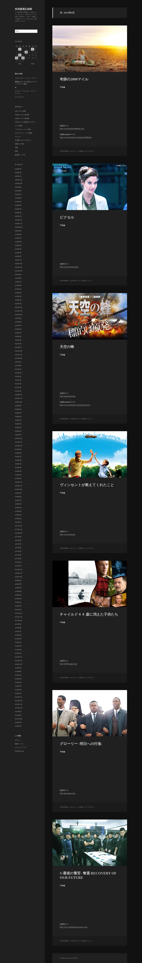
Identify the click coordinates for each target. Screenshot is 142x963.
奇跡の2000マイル (74, 79)
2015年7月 (18, 631)
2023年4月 (18, 292)
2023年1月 (18, 303)
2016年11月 (18, 573)
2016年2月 (18, 606)
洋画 (16, 147)
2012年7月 (18, 722)
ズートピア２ (19, 97)
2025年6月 (18, 198)
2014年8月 (18, 671)
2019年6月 (18, 460)
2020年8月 (18, 409)
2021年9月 (18, 362)
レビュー (18, 136)
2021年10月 (18, 358)
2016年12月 (18, 569)
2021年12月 (18, 351)
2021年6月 (18, 373)
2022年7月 (18, 325)
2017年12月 (18, 526)
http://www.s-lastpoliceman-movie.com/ (73, 927)
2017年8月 (18, 540)
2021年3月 (18, 383)
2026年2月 (18, 172)
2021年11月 (18, 354)
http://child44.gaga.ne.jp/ (68, 664)
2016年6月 (18, 591)
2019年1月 (18, 478)
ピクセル (67, 217)
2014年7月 (18, 675)
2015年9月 (18, 624)
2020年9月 (18, 405)
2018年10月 (18, 489)
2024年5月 (18, 245)
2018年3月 (18, 515)
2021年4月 (18, 380)
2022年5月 (18, 333)
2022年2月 (18, 343)
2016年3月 (18, 602)
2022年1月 (18, 347)
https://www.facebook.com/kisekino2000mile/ (76, 137)
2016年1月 (18, 609)
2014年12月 (18, 657)
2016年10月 (18, 577)
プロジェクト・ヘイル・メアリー (26, 78)
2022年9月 (18, 318)
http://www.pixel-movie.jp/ (69, 267)
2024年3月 (18, 252)
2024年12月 (18, 220)
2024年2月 (18, 256)
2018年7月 (18, 500)
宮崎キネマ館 (19, 144)
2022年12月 (18, 307)
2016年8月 (18, 584)
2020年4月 (18, 424)
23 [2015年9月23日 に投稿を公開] (23, 58)
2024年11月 (18, 223)
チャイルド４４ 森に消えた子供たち (89, 614)
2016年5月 (18, 595)
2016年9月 (18, 580)
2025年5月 (18, 201)
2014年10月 (18, 664)
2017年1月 (18, 566)
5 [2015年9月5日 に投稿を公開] (32, 49)
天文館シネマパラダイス (23, 140)
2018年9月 (18, 493)
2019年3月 (18, 471)
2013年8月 (18, 715)
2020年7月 (18, 413)
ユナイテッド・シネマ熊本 (23, 133)
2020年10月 (18, 402)
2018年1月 (18, 522)
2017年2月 (18, 562)
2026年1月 (18, 176)
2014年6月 (18, 678)
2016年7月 (18, 587)
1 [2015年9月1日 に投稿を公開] (19, 49)
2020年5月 (18, 420)
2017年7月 (18, 544)
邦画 (16, 151)
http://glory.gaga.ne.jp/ (67, 793)
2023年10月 (18, 271)
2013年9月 (18, 711)
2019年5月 (18, 464)
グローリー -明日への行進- (81, 744)
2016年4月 (18, 598)
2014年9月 (18, 668)
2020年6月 (18, 416)
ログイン (18, 740)
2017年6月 (18, 547)
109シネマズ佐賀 (20, 111)
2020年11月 (18, 398)
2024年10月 (18, 227)
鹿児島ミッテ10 (20, 155)
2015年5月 (18, 638)
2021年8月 (18, 365)
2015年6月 (18, 635)
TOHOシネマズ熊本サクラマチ (25, 122)
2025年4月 (18, 205)
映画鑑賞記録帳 (23, 9)
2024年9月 (18, 231)
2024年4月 (18, 249)
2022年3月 (18, 340)
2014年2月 (18, 693)
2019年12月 (18, 438)
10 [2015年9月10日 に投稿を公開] (26, 52)
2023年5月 (18, 289)
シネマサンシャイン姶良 (23, 129)
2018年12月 (18, 482)
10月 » (33, 64)
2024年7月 (18, 238)
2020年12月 (18, 394)
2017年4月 (18, 555)
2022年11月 (18, 311)
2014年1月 (18, 697)
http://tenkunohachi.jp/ (67, 396)
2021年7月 (18, 369)
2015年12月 (18, 613)
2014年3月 (18, 689)
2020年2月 (18, 431)
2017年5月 (18, 551)
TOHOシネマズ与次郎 (22, 115)
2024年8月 (18, 234)
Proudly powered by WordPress (69, 958)
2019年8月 (18, 453)
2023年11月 (18, 267)
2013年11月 (18, 704)
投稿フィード (19, 744)
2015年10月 (18, 620)
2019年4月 (18, 467)
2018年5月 (18, 507)
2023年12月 (18, 263)
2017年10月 (18, 533)
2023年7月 (18, 282)
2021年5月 (18, 376)
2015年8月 (18, 627)
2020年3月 (18, 427)
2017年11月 (18, 529)
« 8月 (19, 64)
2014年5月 (18, 682)
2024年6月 (18, 241)
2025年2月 (18, 212)
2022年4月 (18, 336)
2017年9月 (18, 536)
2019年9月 (18, 449)
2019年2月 (18, 475)
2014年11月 (18, 660)
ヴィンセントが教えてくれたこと (87, 485)
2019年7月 (18, 456)
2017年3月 (18, 558)
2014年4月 (18, 686)
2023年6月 (18, 285)
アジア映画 (18, 125)
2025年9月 (18, 187)
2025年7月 (18, 194)
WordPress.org (19, 751)
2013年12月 (18, 700)
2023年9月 (18, 274)
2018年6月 (18, 504)
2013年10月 (18, 708)
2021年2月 (18, 387)
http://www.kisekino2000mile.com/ (72, 129)
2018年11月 (18, 485)
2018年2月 (18, 518)
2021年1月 (18, 391)
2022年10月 (18, 314)
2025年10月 (18, 183)
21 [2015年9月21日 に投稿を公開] (16, 58)
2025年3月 (18, 209)
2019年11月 (18, 442)
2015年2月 (18, 649)
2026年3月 (18, 169)
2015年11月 (18, 617)
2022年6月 (18, 329)
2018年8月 (18, 496)
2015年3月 (18, 646)
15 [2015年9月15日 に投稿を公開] (19, 55)
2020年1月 (18, 434)
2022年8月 (18, 322)
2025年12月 (18, 180)
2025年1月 (18, 216)
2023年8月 (18, 278)
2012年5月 (18, 726)
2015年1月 (18, 653)
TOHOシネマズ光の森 (22, 118)
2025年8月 (18, 190)
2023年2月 (18, 300)
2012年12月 (18, 719)
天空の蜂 (67, 347)
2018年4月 (18, 511)
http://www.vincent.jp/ (67, 534)
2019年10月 (18, 445)
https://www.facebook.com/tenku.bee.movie (75, 405)
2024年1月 (18, 260)
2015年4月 (18, 642)
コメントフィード (21, 747)
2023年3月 (18, 296)
